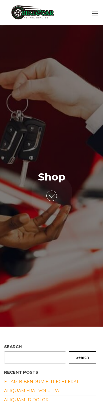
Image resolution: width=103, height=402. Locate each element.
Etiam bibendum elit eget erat (41, 381)
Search (13, 346)
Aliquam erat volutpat (32, 390)
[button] (95, 13)
